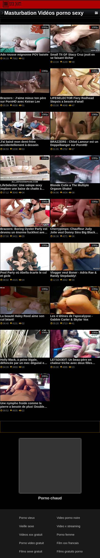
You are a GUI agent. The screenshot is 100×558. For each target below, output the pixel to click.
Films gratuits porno (70, 551)
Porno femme (65, 534)
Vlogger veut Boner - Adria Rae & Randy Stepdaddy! (73, 274)
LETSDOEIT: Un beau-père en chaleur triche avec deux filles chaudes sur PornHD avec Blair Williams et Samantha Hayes (72, 365)
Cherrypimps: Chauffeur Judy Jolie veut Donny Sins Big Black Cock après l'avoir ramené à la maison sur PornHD (72, 234)
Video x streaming (68, 526)
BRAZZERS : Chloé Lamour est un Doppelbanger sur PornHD (74, 143)
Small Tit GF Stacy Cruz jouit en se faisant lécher (72, 56)
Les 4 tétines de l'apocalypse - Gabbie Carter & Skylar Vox (71, 317)
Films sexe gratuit (30, 551)
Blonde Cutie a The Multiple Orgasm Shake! (69, 187)
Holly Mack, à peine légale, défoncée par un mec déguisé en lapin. (23, 363)
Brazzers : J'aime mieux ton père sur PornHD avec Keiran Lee (23, 99)
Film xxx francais (68, 543)
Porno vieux (27, 517)
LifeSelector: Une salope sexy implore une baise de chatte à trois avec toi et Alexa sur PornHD (24, 189)
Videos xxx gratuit (30, 534)
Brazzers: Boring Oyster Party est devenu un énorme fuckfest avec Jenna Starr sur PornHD (23, 232)
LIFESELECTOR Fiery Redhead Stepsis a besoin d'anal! (72, 99)
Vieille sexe (26, 526)
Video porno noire (68, 517)
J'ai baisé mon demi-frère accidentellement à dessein (19, 143)
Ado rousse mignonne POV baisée (24, 54)
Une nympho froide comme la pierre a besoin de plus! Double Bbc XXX (22, 407)
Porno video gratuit (31, 543)
